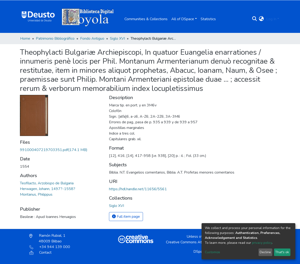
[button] (261, 19)
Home (25, 38)
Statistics (208, 19)
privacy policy (262, 243)
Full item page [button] (126, 216)
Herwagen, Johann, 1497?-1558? (47, 188)
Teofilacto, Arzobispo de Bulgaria (47, 183)
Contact (40, 252)
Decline (265, 252)
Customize (212, 252)
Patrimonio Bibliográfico (55, 38)
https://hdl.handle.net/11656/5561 (138, 189)
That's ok (282, 252)
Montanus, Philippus (36, 194)
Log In (271, 19)
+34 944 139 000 (49, 246)
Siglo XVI (117, 38)
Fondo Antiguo (92, 38)
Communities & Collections (146, 19)
